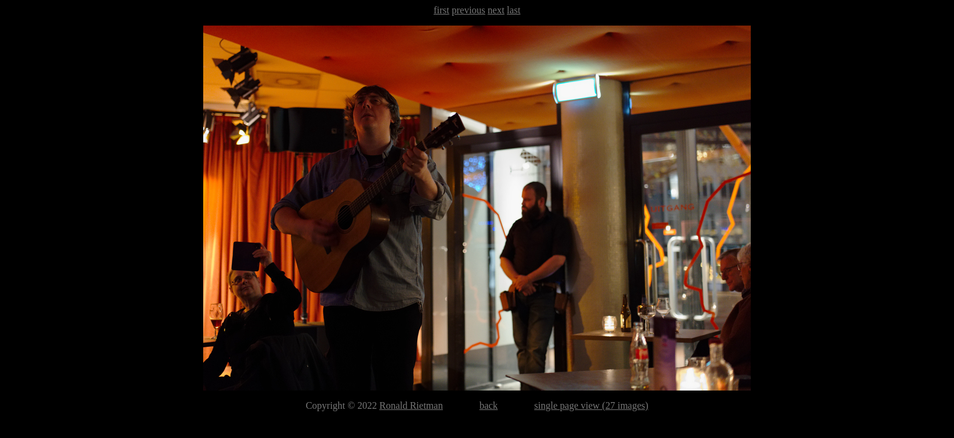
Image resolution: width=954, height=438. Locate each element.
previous (468, 10)
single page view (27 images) (591, 405)
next (496, 10)
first (442, 10)
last (513, 10)
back (488, 405)
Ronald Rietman (410, 405)
